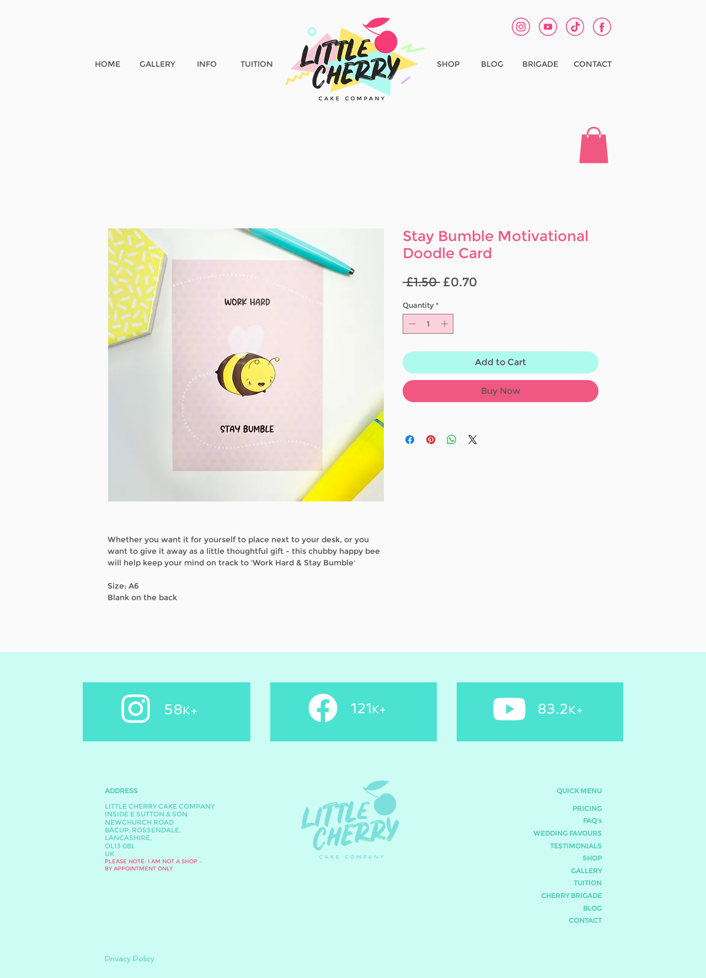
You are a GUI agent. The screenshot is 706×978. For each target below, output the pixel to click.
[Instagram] (136, 708)
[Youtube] (509, 709)
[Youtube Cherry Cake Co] (548, 27)
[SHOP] (448, 65)
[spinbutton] (428, 323)
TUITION (588, 883)
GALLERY (586, 871)
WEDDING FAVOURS (567, 833)
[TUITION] (256, 65)
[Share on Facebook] (409, 439)
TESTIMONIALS (576, 846)
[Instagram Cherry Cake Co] (521, 27)
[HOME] (107, 65)
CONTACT (585, 920)
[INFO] (207, 65)
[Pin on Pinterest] (430, 439)
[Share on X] (472, 439)
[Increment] (445, 323)
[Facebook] (323, 708)
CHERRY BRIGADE (571, 895)
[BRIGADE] (540, 65)
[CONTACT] (592, 65)
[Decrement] (411, 323)
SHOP (592, 858)
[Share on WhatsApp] (451, 439)
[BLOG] (492, 65)
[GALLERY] (157, 65)
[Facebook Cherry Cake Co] (602, 27)
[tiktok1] (575, 27)
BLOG (592, 908)
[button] (594, 145)
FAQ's (592, 820)
